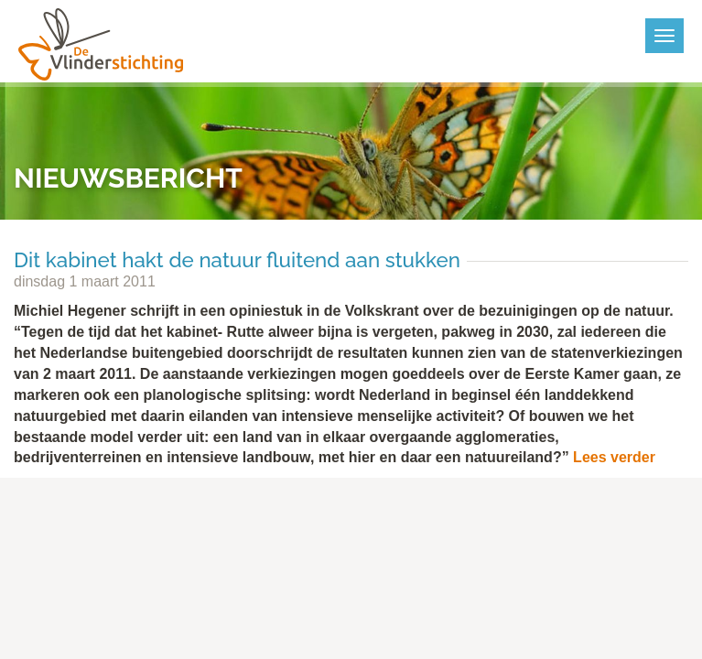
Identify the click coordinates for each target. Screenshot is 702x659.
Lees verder (614, 457)
